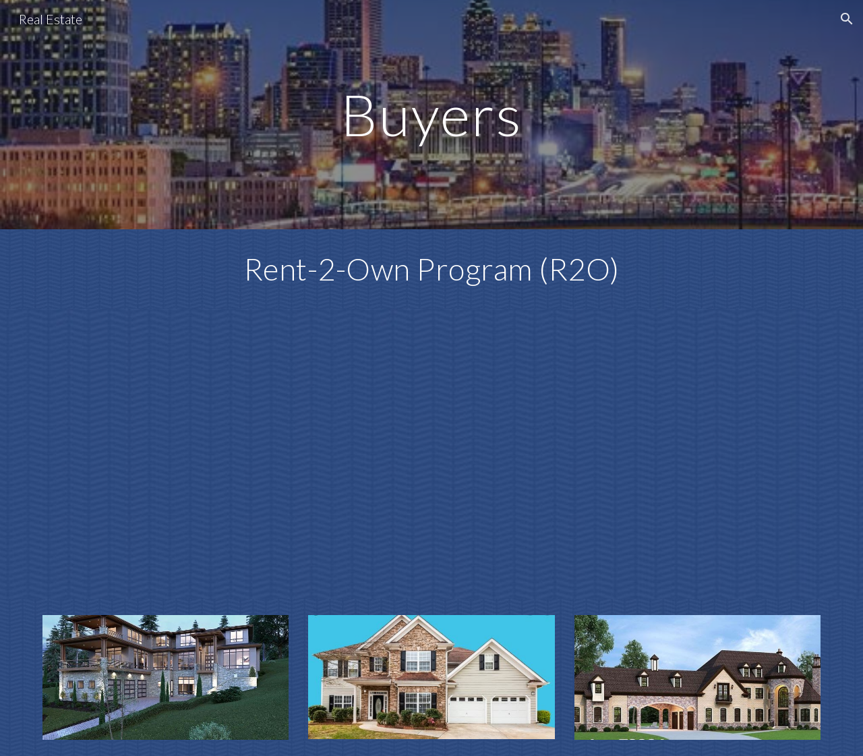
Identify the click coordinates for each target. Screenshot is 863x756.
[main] (431, 114)
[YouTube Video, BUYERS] (431, 454)
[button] (847, 19)
